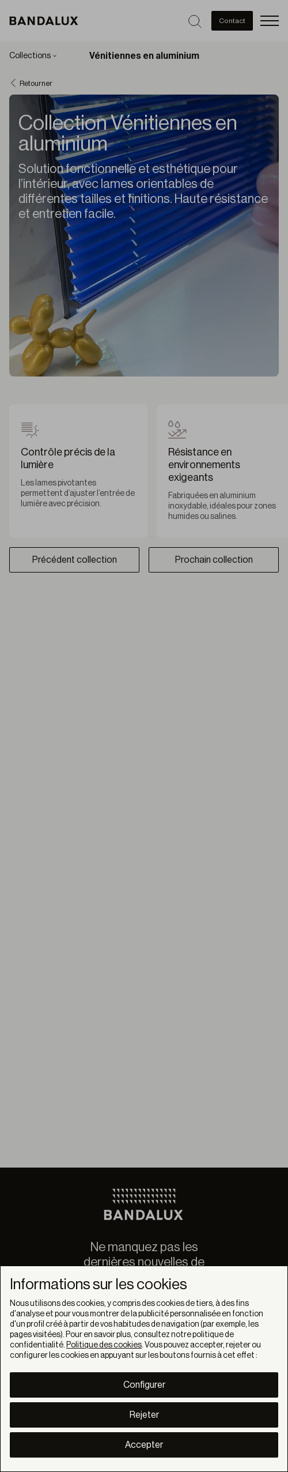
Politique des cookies (104, 1345)
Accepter (144, 1445)
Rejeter (144, 1415)
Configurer (144, 1385)
